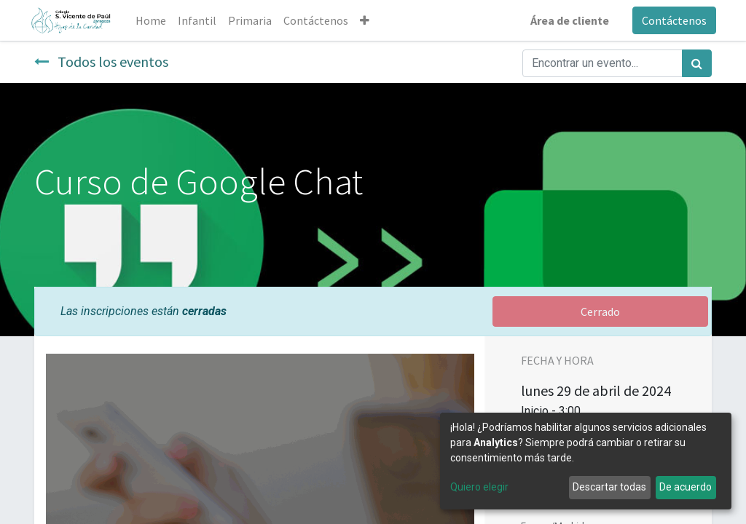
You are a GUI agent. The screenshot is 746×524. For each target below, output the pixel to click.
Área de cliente (565, 20)
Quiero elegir (479, 487)
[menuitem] (154, 20)
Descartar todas (609, 487)
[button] (368, 20)
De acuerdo (685, 487)
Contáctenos (669, 20)
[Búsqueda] (697, 63)
